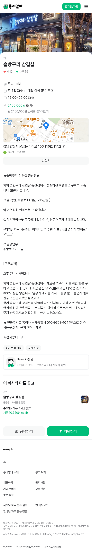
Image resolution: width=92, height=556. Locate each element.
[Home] (12, 6)
